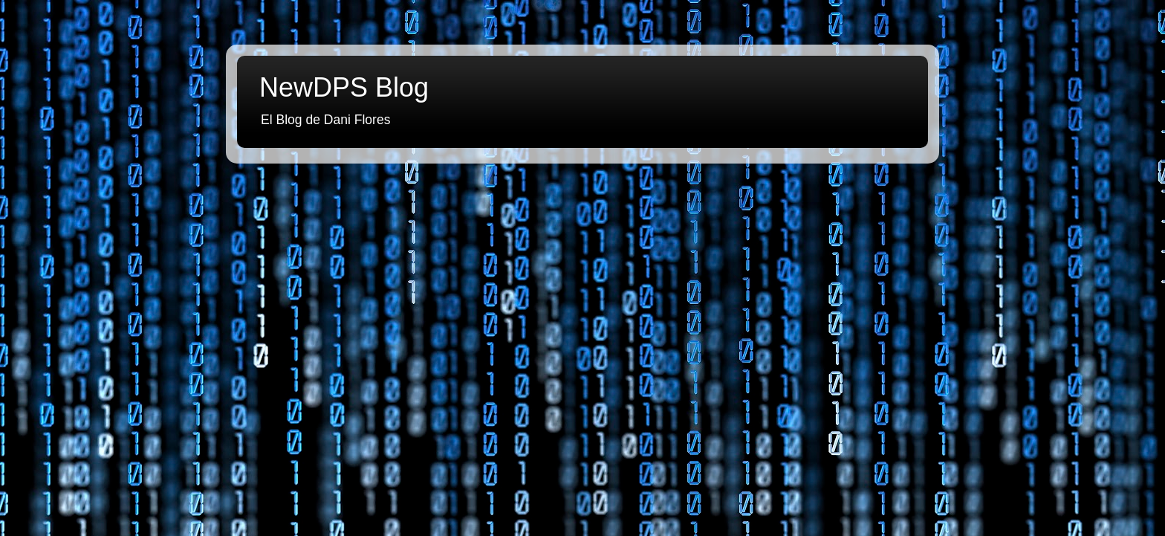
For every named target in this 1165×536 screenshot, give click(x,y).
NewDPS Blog (344, 87)
